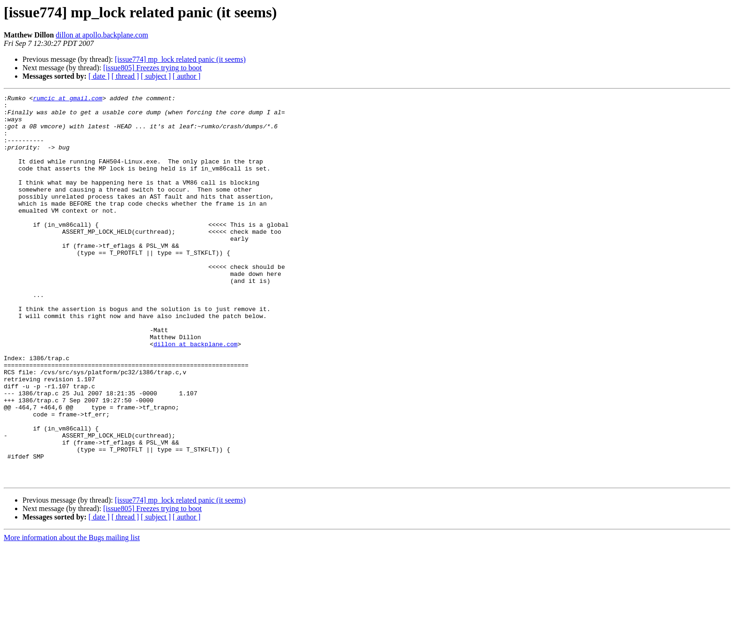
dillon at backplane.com (195, 394)
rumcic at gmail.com (67, 99)
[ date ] (99, 76)
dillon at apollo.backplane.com (102, 35)
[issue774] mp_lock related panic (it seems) (180, 59)
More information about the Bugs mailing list (72, 615)
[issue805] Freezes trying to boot (152, 68)
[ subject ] (156, 76)
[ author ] (187, 76)
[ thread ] (125, 76)
